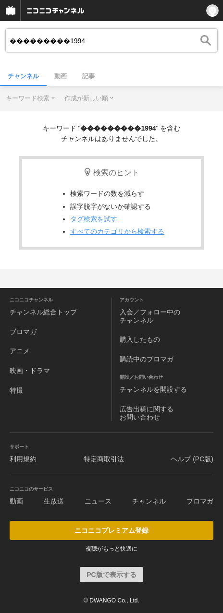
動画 (60, 76)
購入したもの (140, 339)
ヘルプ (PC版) (192, 459)
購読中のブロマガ (146, 359)
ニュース (98, 501)
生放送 (54, 501)
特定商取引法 (104, 459)
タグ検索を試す (93, 219)
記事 (88, 76)
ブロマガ (23, 332)
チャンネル (23, 76)
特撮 (16, 390)
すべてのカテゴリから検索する (117, 231)
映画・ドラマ (30, 370)
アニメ (20, 351)
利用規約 (23, 459)
